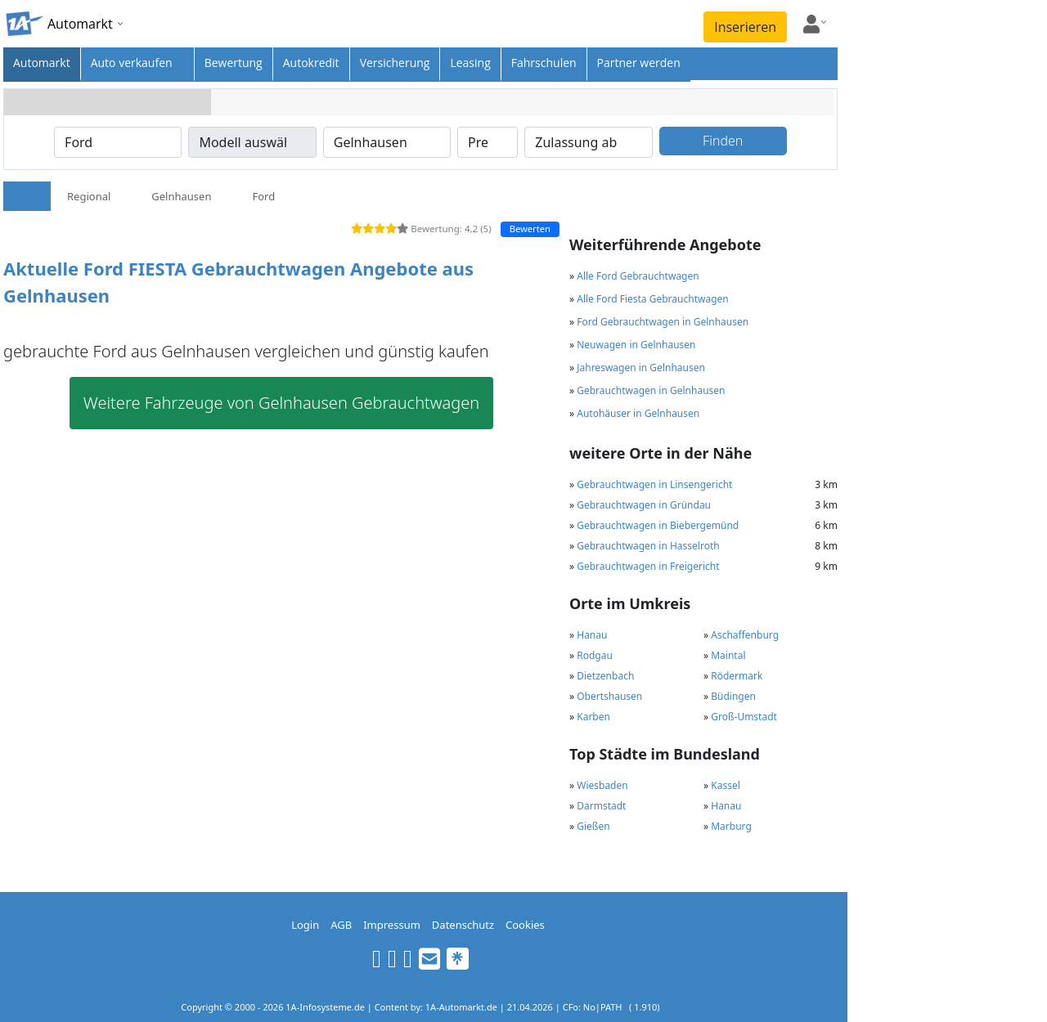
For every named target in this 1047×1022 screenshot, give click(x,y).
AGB (341, 924)
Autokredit (311, 62)
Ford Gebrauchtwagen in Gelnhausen (662, 322)
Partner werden (639, 62)
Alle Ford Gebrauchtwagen (638, 276)
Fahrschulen (544, 62)
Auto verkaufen (132, 62)
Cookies (525, 924)
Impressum (391, 924)
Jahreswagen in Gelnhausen (641, 367)
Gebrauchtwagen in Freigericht (648, 566)
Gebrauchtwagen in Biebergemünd (658, 525)
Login (305, 924)
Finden (723, 141)
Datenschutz (463, 924)
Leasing (470, 62)
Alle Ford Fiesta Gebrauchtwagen (652, 299)
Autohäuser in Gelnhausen (638, 413)
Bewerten (530, 228)
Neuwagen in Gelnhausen (636, 345)
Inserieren (745, 27)
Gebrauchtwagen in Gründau (644, 505)
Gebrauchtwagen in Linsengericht (654, 484)
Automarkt (41, 62)
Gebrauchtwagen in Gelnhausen (651, 390)
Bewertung (233, 62)
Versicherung (395, 62)
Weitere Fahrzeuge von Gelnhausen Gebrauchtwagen (281, 403)
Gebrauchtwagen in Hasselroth (648, 546)
